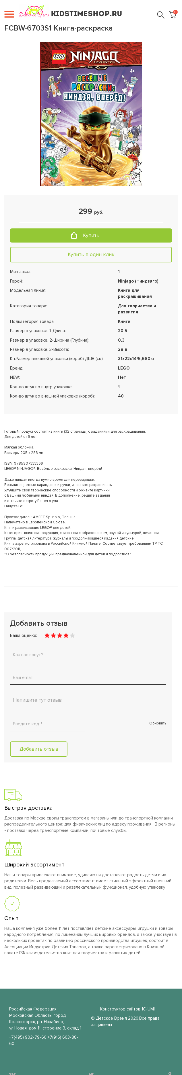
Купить (91, 235)
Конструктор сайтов (120, 1009)
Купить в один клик (91, 254)
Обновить (157, 723)
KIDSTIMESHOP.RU (86, 14)
